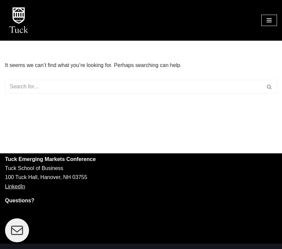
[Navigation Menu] (269, 20)
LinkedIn (15, 186)
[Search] (133, 87)
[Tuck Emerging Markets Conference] (20, 20)
